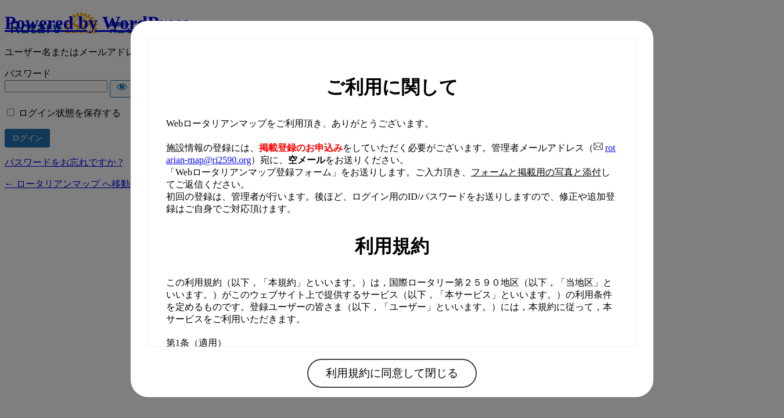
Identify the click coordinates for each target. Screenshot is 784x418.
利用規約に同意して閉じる (392, 373)
